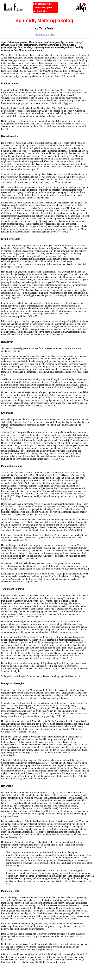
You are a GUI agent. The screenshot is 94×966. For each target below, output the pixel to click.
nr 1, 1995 (50, 34)
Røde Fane (40, 34)
